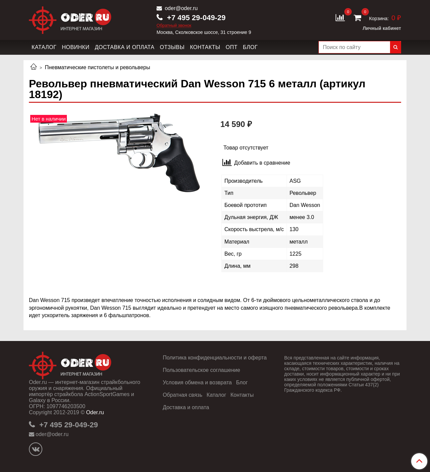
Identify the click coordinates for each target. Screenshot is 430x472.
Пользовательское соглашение (201, 370)
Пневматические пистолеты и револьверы (97, 67)
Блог (250, 47)
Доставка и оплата (125, 47)
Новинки (75, 47)
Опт (232, 47)
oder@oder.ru (180, 8)
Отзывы (172, 47)
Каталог (44, 47)
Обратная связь (182, 395)
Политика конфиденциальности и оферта (214, 357)
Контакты (205, 47)
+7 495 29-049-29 (195, 17)
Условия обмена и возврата (197, 382)
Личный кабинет (382, 28)
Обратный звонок (174, 26)
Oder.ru (95, 412)
